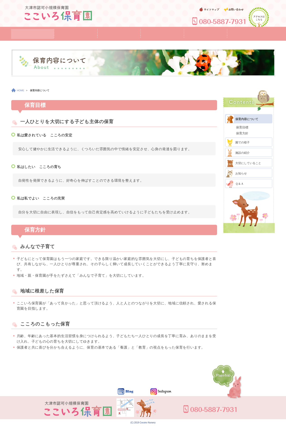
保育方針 (242, 133)
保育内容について (241, 119)
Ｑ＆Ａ (234, 183)
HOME (17, 90)
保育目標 (242, 127)
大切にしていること (243, 163)
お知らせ (236, 173)
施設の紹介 (237, 152)
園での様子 (237, 142)
